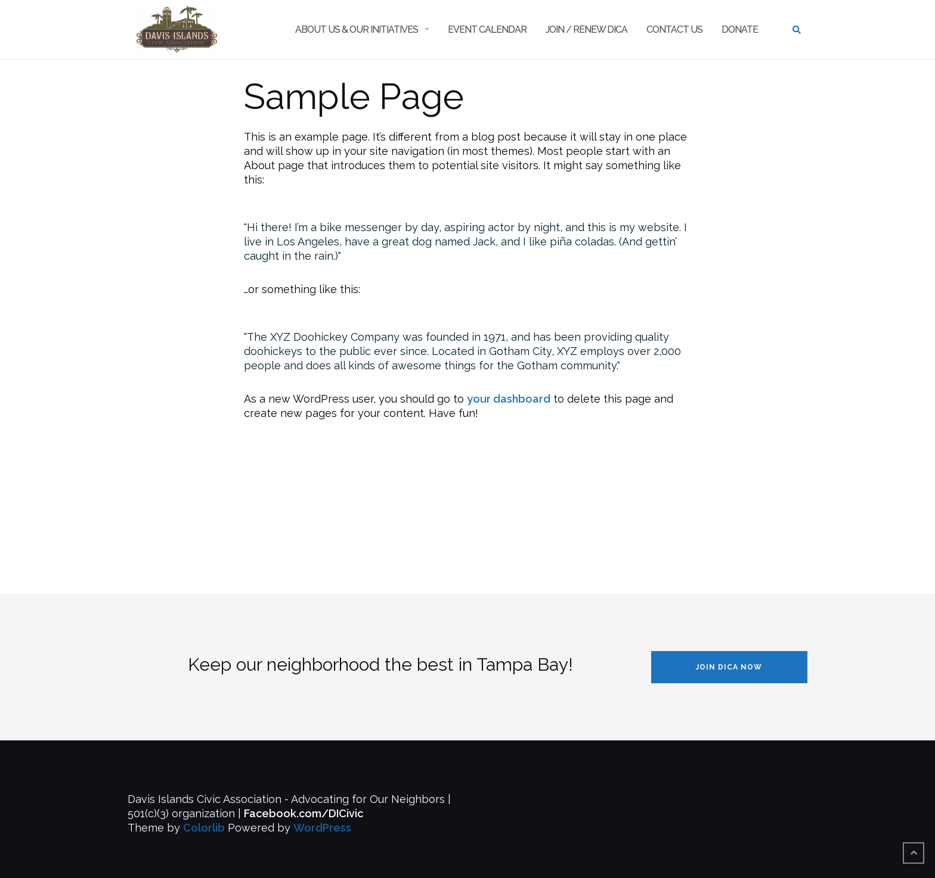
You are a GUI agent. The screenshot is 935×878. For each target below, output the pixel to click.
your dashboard (508, 399)
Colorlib (204, 827)
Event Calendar (487, 29)
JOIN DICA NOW (729, 667)
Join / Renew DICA (586, 29)
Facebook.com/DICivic (303, 813)
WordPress (322, 827)
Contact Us (674, 29)
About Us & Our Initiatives (356, 29)
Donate (740, 29)
